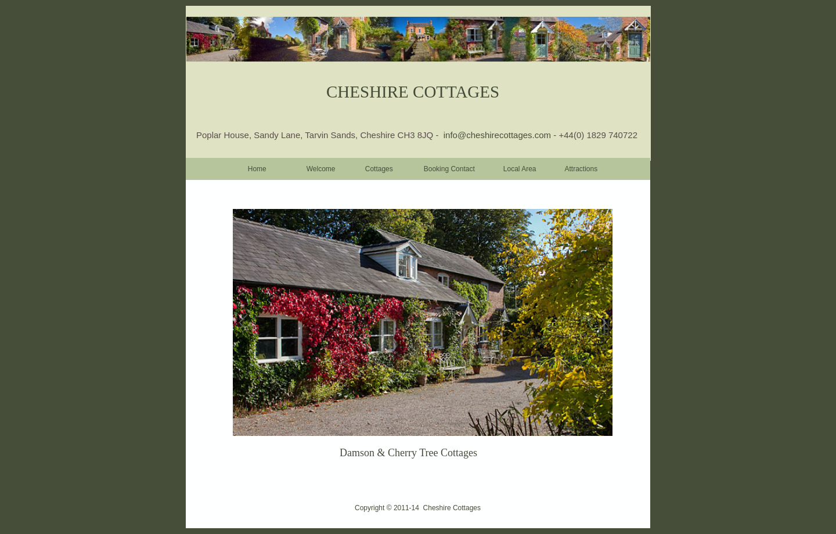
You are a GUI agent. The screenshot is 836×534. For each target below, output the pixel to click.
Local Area (519, 169)
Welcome (321, 169)
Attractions (581, 169)
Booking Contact (449, 169)
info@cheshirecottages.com (499, 135)
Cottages (379, 169)
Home (257, 169)
